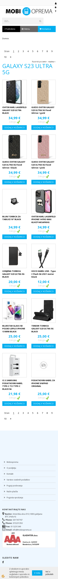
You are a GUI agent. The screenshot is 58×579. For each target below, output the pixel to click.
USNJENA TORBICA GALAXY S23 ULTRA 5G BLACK (13, 274)
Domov (5, 38)
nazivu (52, 61)
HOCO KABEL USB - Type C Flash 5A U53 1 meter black (43, 274)
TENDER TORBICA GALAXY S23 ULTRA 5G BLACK (42, 328)
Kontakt (10, 474)
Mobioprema (12, 462)
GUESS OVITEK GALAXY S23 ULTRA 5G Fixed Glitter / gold (42, 110)
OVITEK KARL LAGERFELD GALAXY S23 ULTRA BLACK (14, 110)
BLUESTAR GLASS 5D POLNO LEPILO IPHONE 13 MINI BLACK (13, 328)
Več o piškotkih (49, 573)
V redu (37, 572)
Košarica (45, 28)
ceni (44, 61)
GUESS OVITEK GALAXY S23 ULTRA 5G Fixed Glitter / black (13, 164)
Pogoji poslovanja (14, 485)
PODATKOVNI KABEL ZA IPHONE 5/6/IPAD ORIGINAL (43, 383)
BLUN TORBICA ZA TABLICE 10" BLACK (11, 218)
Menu (26, 28)
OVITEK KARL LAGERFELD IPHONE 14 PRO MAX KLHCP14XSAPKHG (43, 219)
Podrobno (9, 28)
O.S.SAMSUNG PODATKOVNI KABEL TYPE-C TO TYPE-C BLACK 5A (12, 384)
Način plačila (12, 491)
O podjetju (11, 468)
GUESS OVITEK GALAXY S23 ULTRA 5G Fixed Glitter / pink (42, 164)
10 (5, 56)
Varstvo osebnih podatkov (18, 479)
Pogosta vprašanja (15, 497)
